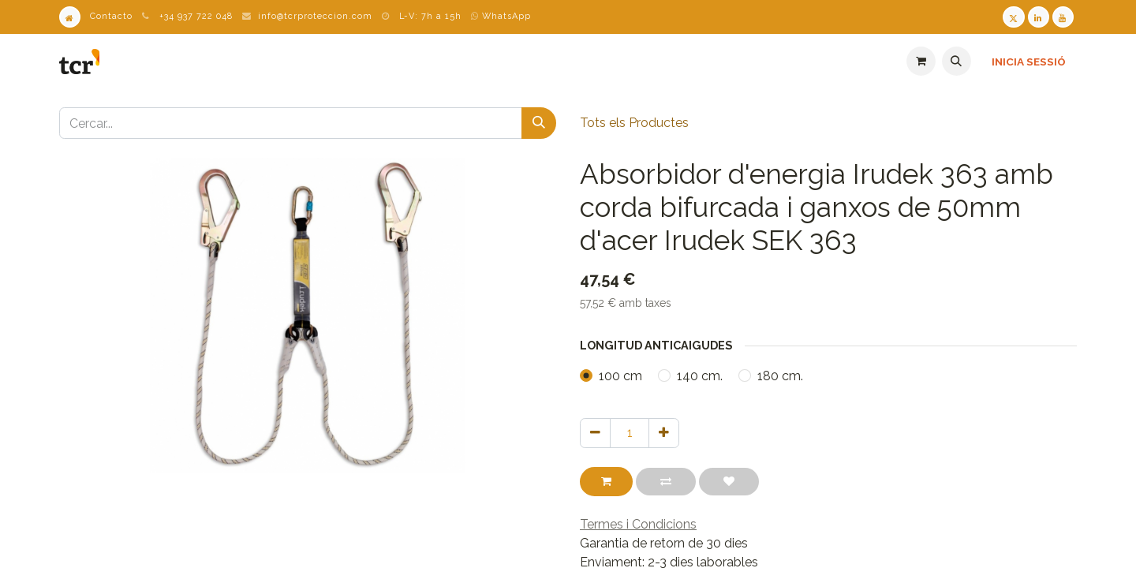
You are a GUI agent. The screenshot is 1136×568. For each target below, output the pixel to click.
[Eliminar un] (595, 433)
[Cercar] (538, 123)
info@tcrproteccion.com (315, 16)
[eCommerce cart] (921, 61)
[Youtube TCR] (1063, 17)
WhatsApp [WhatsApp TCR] (501, 16)
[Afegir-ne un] (663, 433)
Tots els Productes (634, 122)
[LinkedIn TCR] (1038, 17)
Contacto (111, 16)
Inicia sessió (1029, 61)
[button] (956, 61)
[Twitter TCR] (1013, 17)
